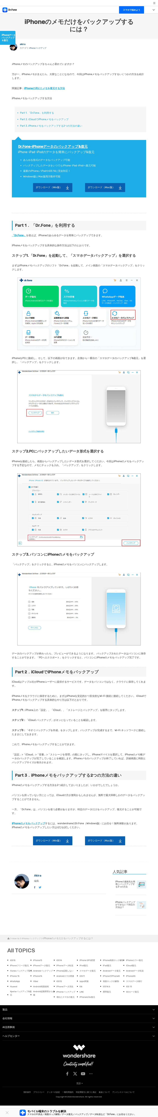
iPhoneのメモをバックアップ (28, 823)
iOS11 (83, 986)
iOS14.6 (107, 997)
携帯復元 (108, 1002)
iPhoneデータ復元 (20, 971)
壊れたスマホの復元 (67, 1008)
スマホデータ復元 (66, 980)
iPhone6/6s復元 (89, 1008)
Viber (36, 991)
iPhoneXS (131, 986)
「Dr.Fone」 (19, 235)
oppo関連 (85, 991)
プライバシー (38, 1103)
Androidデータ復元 (90, 980)
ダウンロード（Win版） (49, 187)
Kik (81, 997)
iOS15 (13, 960)
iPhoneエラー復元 (136, 960)
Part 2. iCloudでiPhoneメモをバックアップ (44, 119)
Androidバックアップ (21, 982)
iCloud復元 (109, 971)
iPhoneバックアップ (39, 48)
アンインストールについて (123, 1103)
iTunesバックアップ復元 (137, 973)
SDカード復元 (134, 1002)
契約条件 (27, 1103)
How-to (16, 938)
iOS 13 (129, 997)
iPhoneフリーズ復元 (137, 965)
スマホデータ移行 (136, 991)
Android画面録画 (42, 997)
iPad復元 (85, 971)
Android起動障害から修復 (44, 1004)
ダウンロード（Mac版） (101, 187)
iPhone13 (38, 960)
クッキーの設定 (53, 1103)
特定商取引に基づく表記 (86, 1103)
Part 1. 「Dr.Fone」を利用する (37, 112)
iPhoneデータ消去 (66, 997)
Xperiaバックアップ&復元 (21, 1004)
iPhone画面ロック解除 (114, 962)
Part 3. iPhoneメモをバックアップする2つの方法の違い (51, 125)
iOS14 (59, 960)
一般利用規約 (67, 1103)
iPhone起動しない (43, 980)
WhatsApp (16, 991)
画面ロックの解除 (113, 991)
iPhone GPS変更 (89, 960)
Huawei (14, 997)
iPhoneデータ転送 (43, 971)
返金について (104, 1103)
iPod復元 (61, 971)
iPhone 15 (131, 980)
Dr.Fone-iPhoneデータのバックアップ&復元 (53, 146)
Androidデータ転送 (114, 980)
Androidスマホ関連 (67, 986)
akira (23, 44)
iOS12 (59, 991)
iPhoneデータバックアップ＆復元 (8, 38)
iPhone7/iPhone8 (113, 986)
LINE (82, 1002)
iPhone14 (38, 986)
